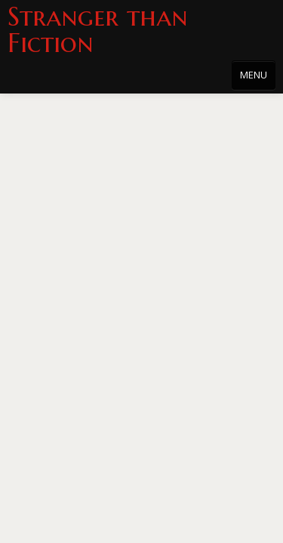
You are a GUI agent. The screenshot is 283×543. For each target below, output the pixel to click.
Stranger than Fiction (98, 30)
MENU (253, 74)
